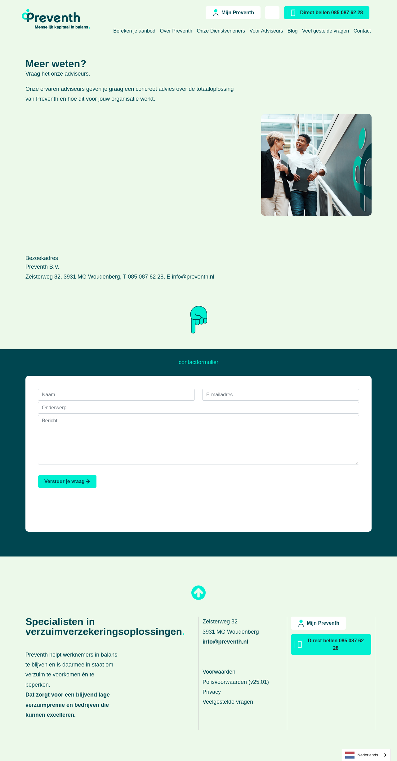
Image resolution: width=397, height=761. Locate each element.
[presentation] (312, 487)
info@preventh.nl (193, 277)
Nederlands (361, 755)
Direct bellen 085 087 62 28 (331, 12)
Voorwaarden (219, 672)
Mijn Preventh (237, 12)
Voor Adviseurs (267, 30)
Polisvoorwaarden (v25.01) (236, 682)
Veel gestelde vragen (326, 30)
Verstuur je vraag (67, 481)
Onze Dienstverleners (221, 30)
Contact (363, 30)
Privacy (212, 692)
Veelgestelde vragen (228, 702)
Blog (293, 30)
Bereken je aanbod (135, 30)
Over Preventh (177, 30)
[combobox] (366, 755)
